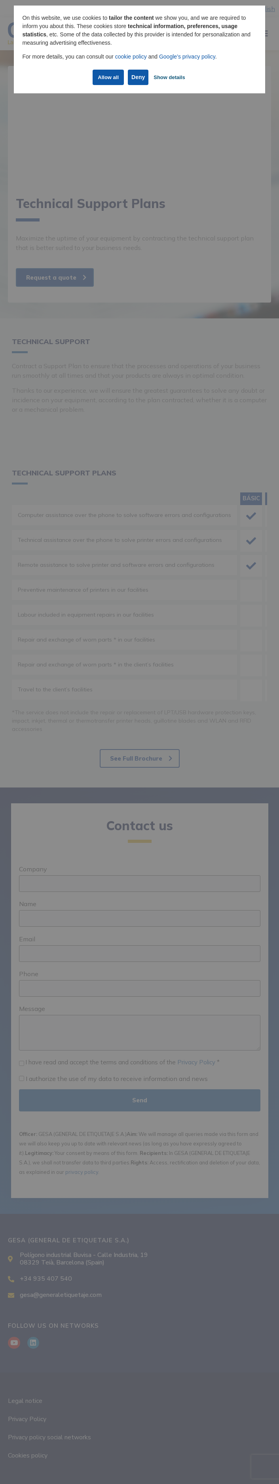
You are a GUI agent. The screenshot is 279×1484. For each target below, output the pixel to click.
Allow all (108, 77)
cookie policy (131, 56)
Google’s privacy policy (187, 56)
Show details (169, 77)
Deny (138, 77)
